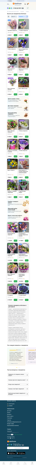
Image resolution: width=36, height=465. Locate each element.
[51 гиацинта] (12, 291)
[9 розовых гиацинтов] (12, 26)
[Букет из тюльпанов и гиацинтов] (23, 65)
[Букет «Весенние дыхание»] (12, 85)
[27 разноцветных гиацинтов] (12, 251)
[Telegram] (11, 444)
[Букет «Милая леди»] (23, 85)
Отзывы (10, 434)
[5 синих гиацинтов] (12, 45)
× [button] (27, 16)
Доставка (9, 410)
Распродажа (11, 403)
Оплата (8, 412)
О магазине (9, 418)
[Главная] (3, 463)
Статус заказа (19, 434)
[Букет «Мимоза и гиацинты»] (12, 271)
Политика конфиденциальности (14, 421)
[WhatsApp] (9, 444)
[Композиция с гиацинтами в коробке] (23, 271)
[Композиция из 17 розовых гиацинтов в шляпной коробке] (23, 167)
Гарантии (9, 420)
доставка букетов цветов (17, 457)
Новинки (10, 405)
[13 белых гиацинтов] (23, 127)
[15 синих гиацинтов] (23, 147)
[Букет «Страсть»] (12, 167)
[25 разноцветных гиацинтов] (12, 230)
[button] (14, 1)
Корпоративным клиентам (13, 425)
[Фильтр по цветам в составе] (23, 16)
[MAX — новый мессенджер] (8, 8)
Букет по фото (10, 416)
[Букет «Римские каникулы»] (12, 127)
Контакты (9, 414)
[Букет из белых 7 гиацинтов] (12, 65)
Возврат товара (10, 423)
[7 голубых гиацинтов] (23, 26)
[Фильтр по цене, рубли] (14, 16)
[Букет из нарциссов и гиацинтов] (23, 45)
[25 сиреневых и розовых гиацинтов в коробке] (23, 230)
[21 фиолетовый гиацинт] (23, 187)
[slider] (12, 350)
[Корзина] (27, 4)
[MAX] (8, 444)
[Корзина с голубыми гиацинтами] (12, 187)
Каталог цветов (11, 401)
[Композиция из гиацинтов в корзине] (23, 251)
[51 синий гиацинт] (23, 291)
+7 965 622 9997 (17, 8)
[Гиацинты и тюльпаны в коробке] (12, 147)
